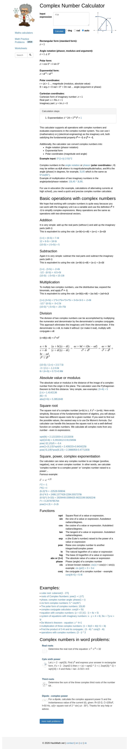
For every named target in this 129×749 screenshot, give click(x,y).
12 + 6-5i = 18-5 (48, 241)
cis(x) (94, 565)
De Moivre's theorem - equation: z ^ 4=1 (61, 622)
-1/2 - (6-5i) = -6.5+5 (50, 272)
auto (85, 30)
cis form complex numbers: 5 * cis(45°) (61, 603)
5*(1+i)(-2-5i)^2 (64, 158)
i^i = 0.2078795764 (49, 501)
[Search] (30, 55)
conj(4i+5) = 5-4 (74, 575)
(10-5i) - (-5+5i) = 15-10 (52, 275)
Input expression (45, 15)
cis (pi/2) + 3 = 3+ (85, 568)
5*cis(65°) (45, 175)
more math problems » (52, 721)
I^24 (71, 19)
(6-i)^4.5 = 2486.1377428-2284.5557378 (61, 494)
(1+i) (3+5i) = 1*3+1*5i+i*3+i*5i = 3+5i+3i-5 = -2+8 (65, 300)
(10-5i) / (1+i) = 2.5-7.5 (51, 365)
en (77, 743)
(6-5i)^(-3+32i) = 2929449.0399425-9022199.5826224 (67, 497)
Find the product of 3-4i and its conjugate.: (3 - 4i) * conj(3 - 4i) (72, 629)
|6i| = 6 (43, 396)
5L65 (82, 171)
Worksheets (21, 48)
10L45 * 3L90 (76, 181)
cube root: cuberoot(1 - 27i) (55, 593)
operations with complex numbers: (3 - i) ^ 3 (63, 632)
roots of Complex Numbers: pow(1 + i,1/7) (62, 596)
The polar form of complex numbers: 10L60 (63, 606)
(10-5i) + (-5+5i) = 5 (50, 244)
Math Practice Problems (24, 41)
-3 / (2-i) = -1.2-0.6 (49, 368)
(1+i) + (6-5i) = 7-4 (49, 238)
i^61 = (43, 488)
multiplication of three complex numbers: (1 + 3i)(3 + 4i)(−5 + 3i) (73, 626)
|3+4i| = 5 (103, 389)
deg (68, 30)
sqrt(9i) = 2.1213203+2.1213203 (56, 437)
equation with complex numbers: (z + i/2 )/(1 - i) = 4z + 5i (70, 613)
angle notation (72, 165)
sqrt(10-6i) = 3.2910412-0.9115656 (58, 440)
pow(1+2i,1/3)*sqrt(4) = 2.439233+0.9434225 (63, 446)
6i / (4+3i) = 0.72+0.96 (51, 371)
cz (81, 743)
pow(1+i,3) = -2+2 (49, 504)
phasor (86, 165)
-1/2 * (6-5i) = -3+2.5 (50, 303)
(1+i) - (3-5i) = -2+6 (50, 269)
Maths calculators (24, 33)
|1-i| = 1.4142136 (48, 392)
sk (85, 743)
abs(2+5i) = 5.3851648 (51, 399)
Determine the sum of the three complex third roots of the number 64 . (78, 682)
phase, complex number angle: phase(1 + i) (63, 600)
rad (77, 30)
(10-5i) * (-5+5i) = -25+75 (53, 307)
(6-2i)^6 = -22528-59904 (52, 491)
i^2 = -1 (43, 484)
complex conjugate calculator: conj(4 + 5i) (62, 609)
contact (70, 743)
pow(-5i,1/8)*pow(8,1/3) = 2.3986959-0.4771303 (64, 450)
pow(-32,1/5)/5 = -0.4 (50, 443)
